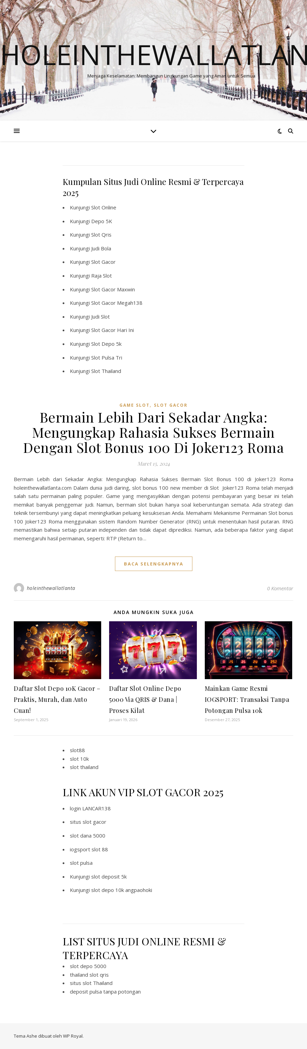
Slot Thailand (106, 370)
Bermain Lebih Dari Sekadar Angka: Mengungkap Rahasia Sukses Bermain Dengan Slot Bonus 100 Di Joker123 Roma (153, 432)
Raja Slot (101, 275)
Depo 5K (101, 221)
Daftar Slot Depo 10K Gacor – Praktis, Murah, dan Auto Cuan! (57, 699)
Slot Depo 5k (106, 343)
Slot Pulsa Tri (106, 357)
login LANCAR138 (90, 808)
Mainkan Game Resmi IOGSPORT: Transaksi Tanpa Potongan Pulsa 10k (247, 699)
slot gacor (171, 405)
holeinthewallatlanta (51, 588)
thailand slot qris (89, 974)
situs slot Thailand (91, 982)
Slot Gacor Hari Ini (112, 329)
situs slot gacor (88, 821)
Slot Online (103, 207)
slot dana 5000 (87, 835)
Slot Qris (101, 234)
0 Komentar (280, 588)
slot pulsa (81, 862)
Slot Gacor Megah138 (116, 302)
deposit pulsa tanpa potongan (105, 991)
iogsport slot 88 (89, 849)
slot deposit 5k (109, 876)
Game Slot (134, 405)
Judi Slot (100, 316)
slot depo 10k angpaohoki (121, 889)
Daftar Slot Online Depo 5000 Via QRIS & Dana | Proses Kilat (145, 699)
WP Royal (73, 1036)
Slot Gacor (103, 261)
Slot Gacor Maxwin (113, 289)
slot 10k (79, 758)
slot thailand (84, 767)
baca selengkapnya (153, 564)
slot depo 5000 (88, 966)
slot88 (77, 750)
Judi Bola (101, 248)
